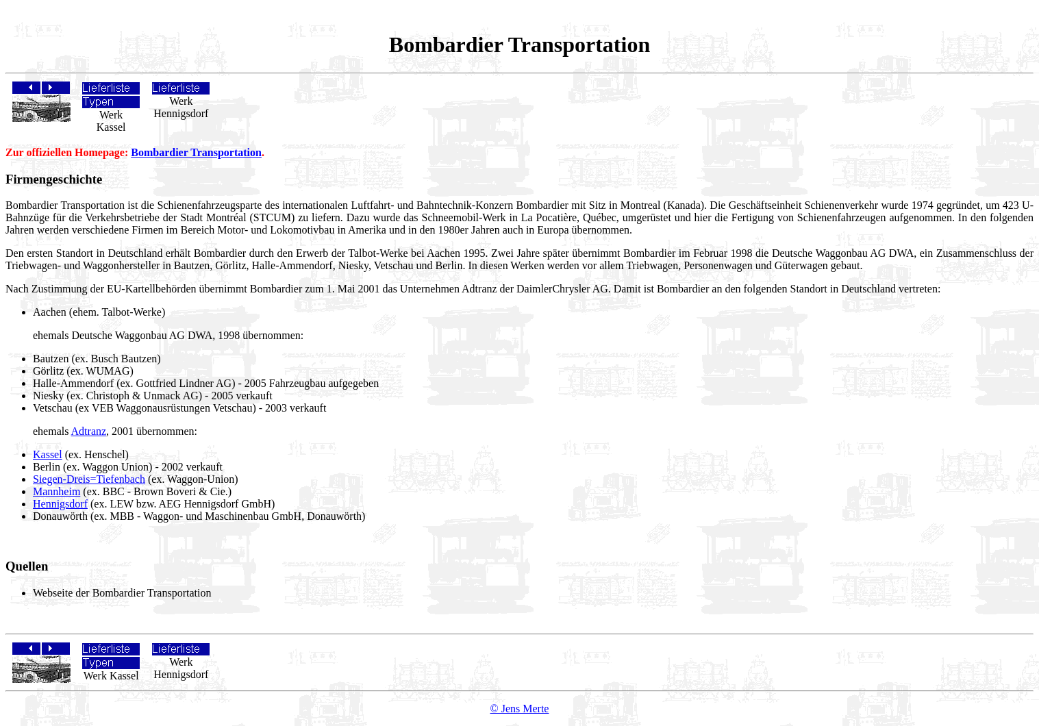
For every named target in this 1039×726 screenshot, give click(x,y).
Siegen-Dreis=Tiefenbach (89, 479)
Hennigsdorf (60, 504)
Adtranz (89, 431)
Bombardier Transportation (196, 152)
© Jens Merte (519, 708)
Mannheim (56, 491)
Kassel (47, 454)
